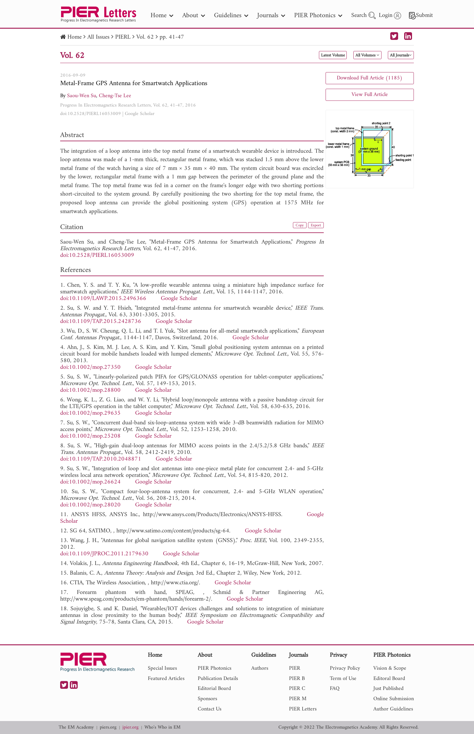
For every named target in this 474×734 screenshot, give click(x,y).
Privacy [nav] (338, 655)
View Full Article (370, 94)
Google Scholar (139, 114)
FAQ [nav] (334, 688)
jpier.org (130, 727)
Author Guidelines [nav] (393, 709)
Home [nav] (162, 15)
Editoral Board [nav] (389, 678)
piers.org (108, 727)
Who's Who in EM (162, 727)
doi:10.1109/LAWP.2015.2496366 (103, 298)
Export (314, 226)
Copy (294, 226)
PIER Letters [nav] (303, 709)
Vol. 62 (145, 37)
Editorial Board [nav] (214, 688)
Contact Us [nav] (209, 709)
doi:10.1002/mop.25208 (90, 436)
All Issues (98, 37)
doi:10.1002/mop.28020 (90, 505)
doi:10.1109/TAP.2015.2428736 (100, 321)
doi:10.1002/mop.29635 (90, 413)
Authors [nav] (259, 668)
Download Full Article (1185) (369, 78)
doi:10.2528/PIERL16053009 (90, 114)
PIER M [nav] (298, 699)
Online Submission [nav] (393, 699)
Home (74, 37)
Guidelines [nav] (231, 15)
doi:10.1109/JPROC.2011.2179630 (104, 554)
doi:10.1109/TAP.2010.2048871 (100, 459)
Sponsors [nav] (207, 699)
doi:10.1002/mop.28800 (90, 390)
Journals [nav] (271, 15)
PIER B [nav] (297, 678)
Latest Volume (301, 55)
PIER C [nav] (297, 688)
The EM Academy (76, 727)
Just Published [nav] (388, 688)
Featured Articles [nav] (166, 678)
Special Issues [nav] (162, 668)
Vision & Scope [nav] (389, 668)
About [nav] (193, 15)
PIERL (123, 37)
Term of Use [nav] (343, 678)
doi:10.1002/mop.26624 (90, 482)
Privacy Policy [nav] (345, 668)
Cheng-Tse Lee (115, 96)
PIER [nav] (294, 668)
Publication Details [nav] (218, 678)
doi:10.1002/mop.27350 (90, 367)
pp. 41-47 (172, 37)
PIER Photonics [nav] (318, 15)
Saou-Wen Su (81, 96)
